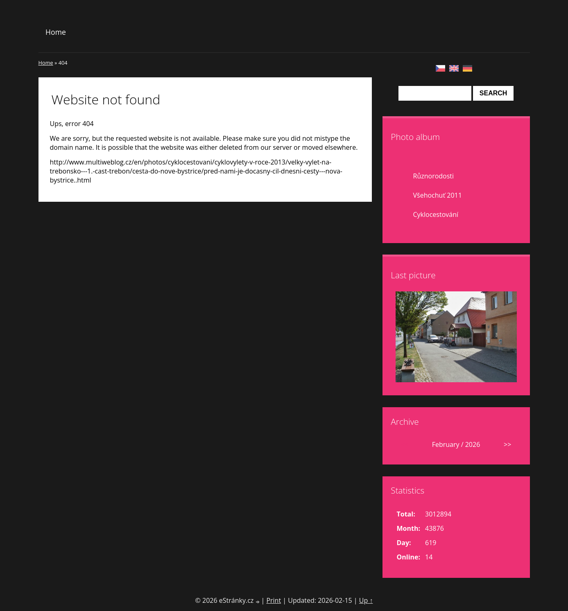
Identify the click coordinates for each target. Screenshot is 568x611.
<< (404, 444)
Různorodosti (433, 175)
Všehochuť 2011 (437, 195)
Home (55, 32)
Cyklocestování (436, 214)
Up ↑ (366, 600)
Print (273, 600)
